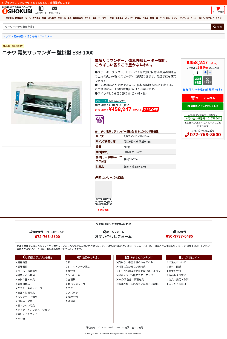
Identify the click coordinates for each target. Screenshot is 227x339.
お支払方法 (175, 271)
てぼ (70, 288)
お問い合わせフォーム (113, 236)
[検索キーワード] (107, 27)
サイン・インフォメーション (184, 18)
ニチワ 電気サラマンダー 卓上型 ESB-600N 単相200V (103, 202)
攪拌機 (71, 271)
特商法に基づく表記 (132, 327)
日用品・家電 (148, 18)
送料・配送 (175, 266)
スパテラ (73, 292)
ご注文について (177, 262)
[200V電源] (99, 119)
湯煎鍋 (71, 301)
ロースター (46, 36)
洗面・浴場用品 (116, 18)
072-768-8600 (205, 134)
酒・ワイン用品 (162, 18)
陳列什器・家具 (64, 18)
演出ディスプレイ (206, 18)
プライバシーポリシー (108, 327)
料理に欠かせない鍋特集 (132, 266)
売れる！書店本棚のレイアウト (135, 262)
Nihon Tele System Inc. (114, 333)
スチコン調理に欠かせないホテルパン (139, 271)
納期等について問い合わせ (202, 106)
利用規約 (90, 327)
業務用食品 (78, 18)
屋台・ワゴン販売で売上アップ (135, 275)
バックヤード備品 (133, 18)
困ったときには (177, 284)
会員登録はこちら (60, 2)
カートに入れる (203, 98)
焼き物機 (32, 36)
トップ (6, 36)
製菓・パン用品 (49, 18)
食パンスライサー (78, 284)
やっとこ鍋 (74, 275)
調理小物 (73, 296)
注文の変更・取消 (179, 279)
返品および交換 (177, 275)
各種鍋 (71, 279)
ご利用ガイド (189, 257)
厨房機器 (9, 18)
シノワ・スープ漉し (79, 266)
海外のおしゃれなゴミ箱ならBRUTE (138, 284)
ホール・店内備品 (32, 18)
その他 (218, 18)
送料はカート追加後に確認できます (203, 89)
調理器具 (19, 18)
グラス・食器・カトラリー (96, 18)
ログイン (7, 2)
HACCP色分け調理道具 (131, 279)
